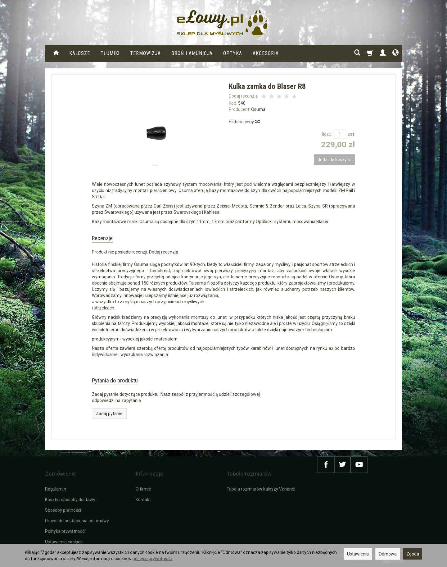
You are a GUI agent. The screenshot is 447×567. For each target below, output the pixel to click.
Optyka (232, 53)
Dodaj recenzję (163, 256)
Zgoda (412, 553)
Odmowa (388, 553)
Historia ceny (244, 121)
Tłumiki (110, 53)
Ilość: (327, 134)
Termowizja (145, 53)
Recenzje (108, 240)
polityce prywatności (153, 558)
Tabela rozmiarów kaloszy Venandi (261, 488)
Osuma (258, 109)
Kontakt (143, 498)
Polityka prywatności (65, 530)
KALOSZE (79, 53)
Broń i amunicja (192, 53)
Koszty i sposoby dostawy (70, 498)
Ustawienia (358, 553)
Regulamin (55, 488)
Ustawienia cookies (64, 541)
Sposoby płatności (63, 509)
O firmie (143, 488)
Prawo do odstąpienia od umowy (77, 520)
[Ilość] (340, 134)
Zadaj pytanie (109, 421)
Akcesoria (266, 53)
